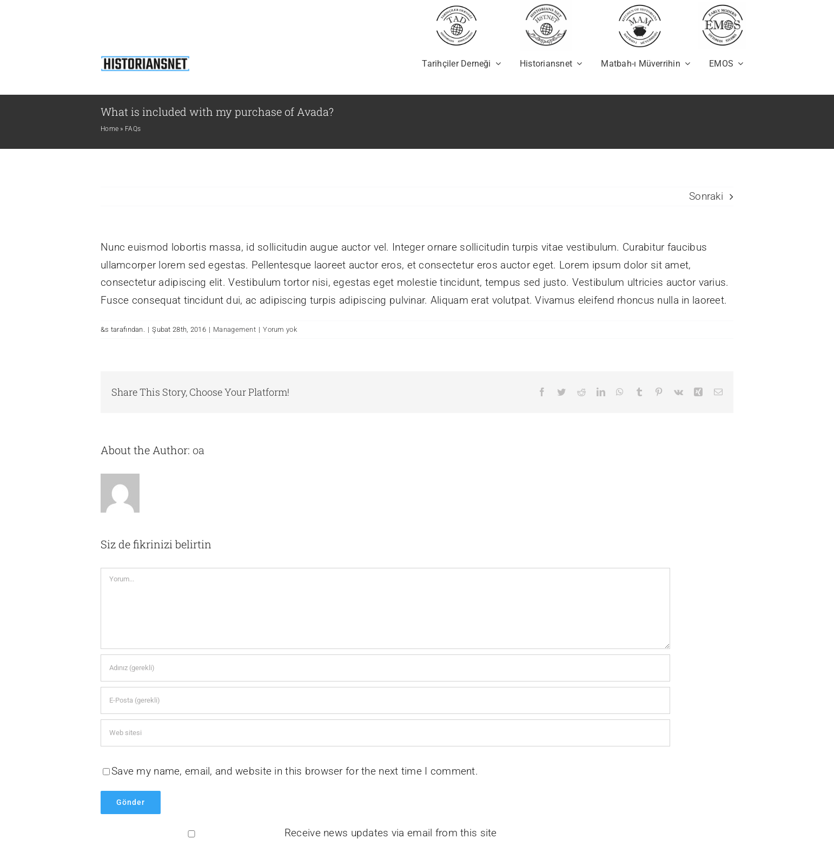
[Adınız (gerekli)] (385, 667)
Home (109, 129)
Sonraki (706, 196)
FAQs (133, 129)
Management (234, 329)
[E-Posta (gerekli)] (385, 700)
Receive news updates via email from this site (300, 833)
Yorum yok (280, 329)
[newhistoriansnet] (145, 57)
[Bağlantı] (385, 732)
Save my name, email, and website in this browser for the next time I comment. (294, 771)
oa (198, 450)
